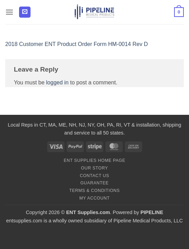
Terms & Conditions (94, 190)
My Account (94, 198)
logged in (57, 82)
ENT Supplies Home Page (95, 160)
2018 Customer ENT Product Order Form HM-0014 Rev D (76, 44)
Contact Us (94, 175)
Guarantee (94, 183)
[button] (9, 11)
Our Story (94, 168)
